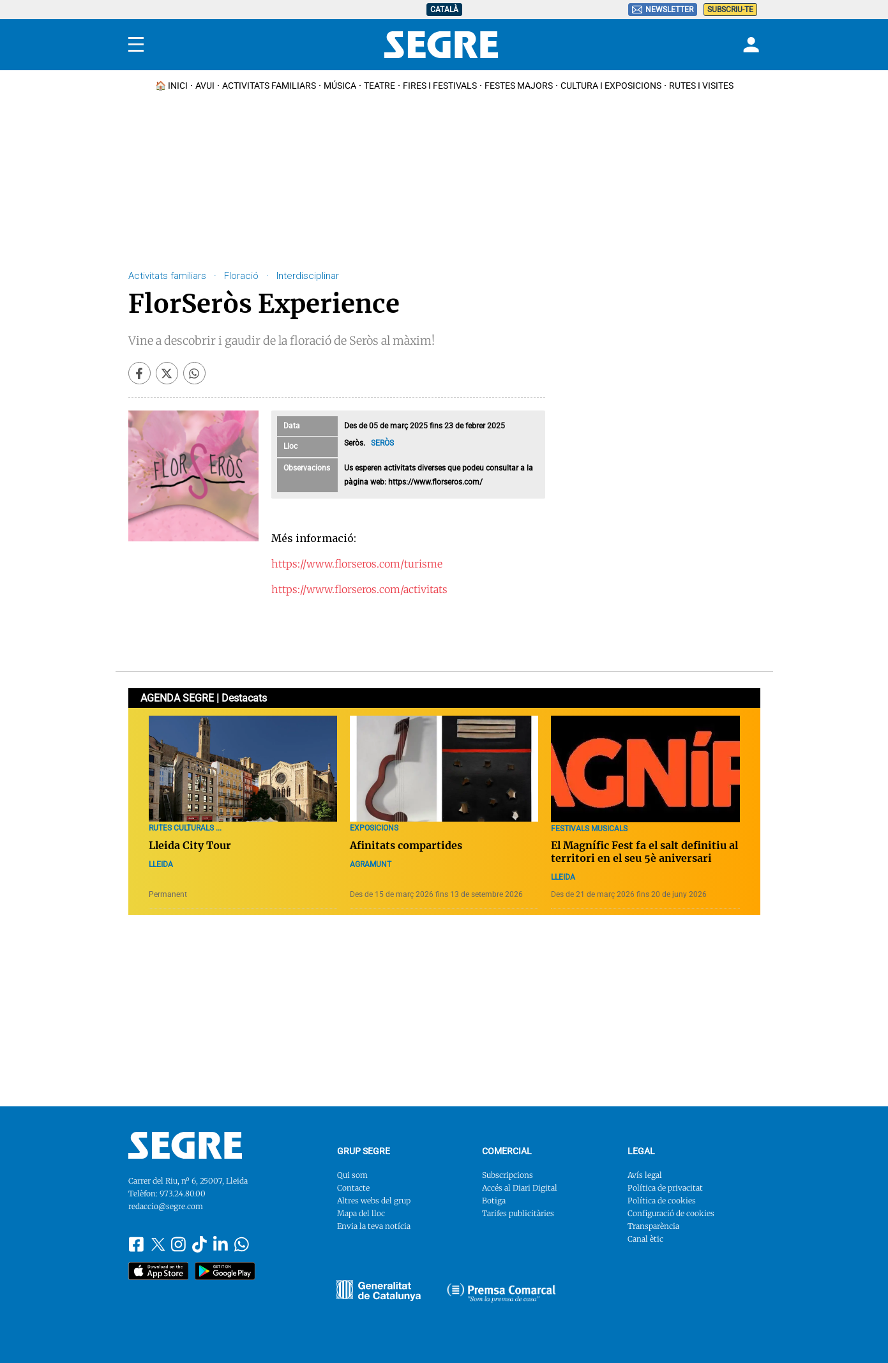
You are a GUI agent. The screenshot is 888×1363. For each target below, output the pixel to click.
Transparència (653, 1226)
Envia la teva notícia (373, 1226)
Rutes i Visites (701, 85)
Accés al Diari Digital (519, 1188)
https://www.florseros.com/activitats (359, 589)
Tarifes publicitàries (518, 1213)
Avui (204, 85)
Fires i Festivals (440, 85)
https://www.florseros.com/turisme (356, 563)
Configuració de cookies (671, 1213)
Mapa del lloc (361, 1213)
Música (340, 85)
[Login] (749, 44)
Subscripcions (507, 1175)
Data (291, 425)
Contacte (353, 1188)
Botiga (494, 1200)
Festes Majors (519, 85)
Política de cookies (662, 1200)
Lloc (290, 446)
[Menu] (136, 44)
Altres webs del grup (373, 1200)
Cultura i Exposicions (611, 85)
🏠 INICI (171, 85)
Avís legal (645, 1175)
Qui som (352, 1175)
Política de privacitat (665, 1188)
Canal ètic (645, 1239)
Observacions (306, 467)
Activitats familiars (269, 85)
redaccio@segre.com (165, 1206)
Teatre (379, 85)
